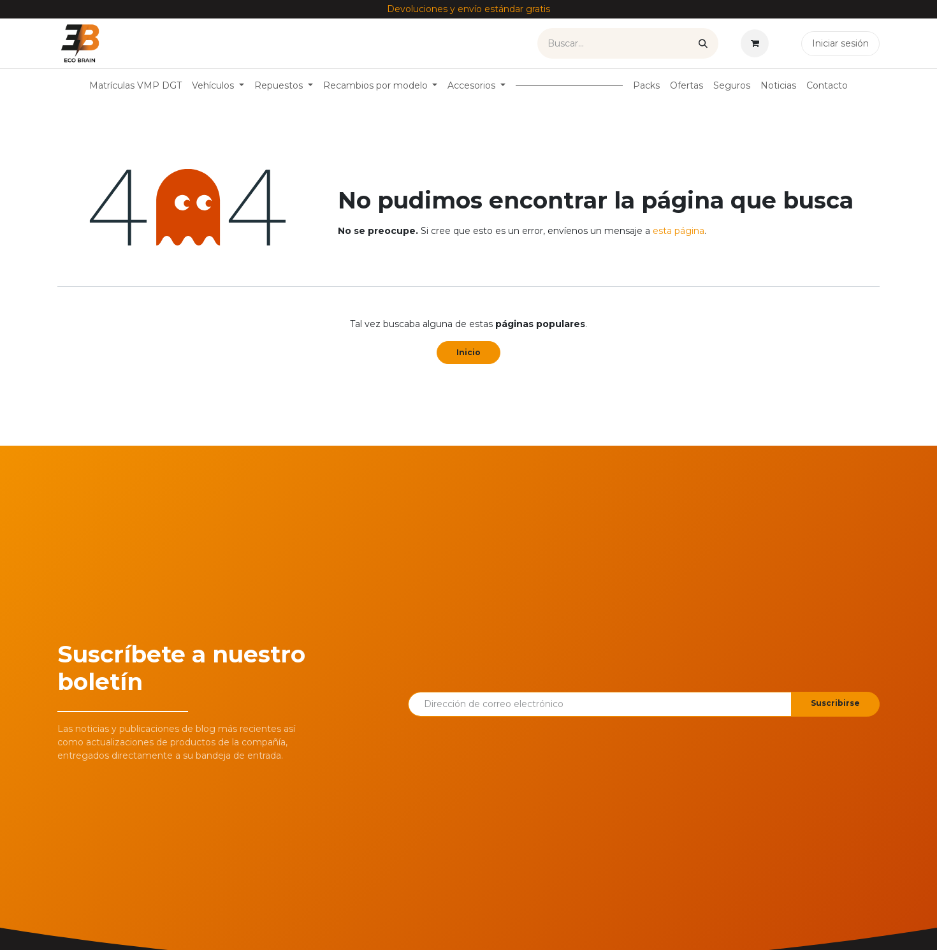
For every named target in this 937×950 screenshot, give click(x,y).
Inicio (468, 352)
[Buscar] (703, 43)
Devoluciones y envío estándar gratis (468, 9)
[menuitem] (135, 86)
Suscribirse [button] (835, 703)
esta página (678, 231)
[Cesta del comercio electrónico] (757, 43)
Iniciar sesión (840, 43)
